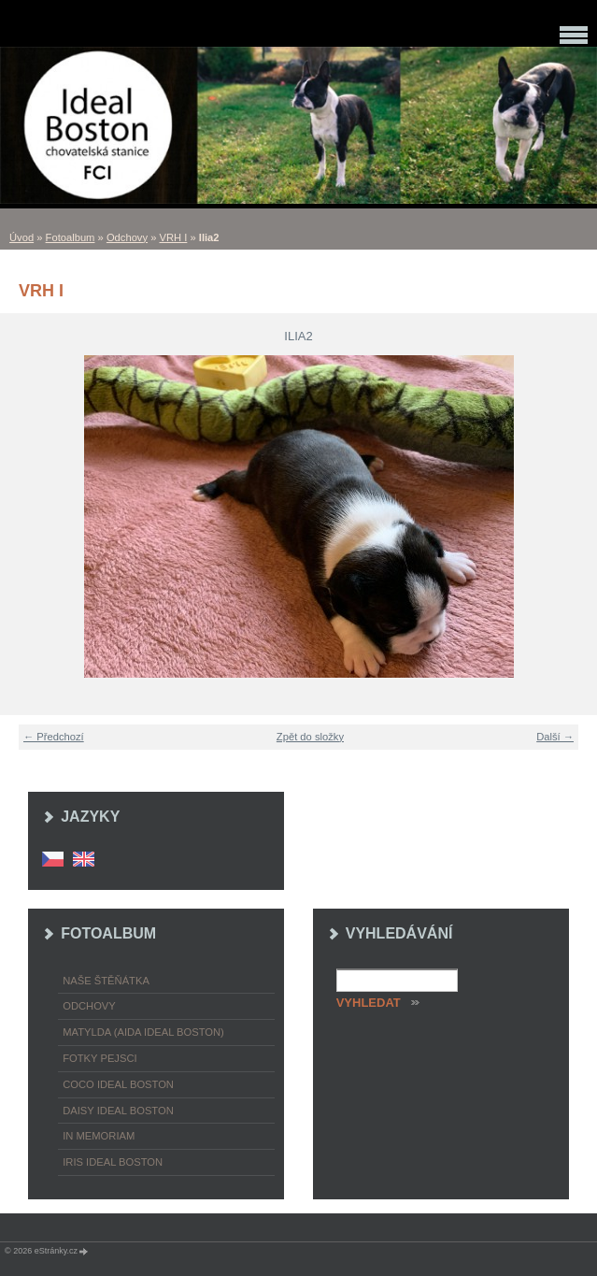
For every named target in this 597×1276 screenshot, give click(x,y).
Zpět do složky (310, 736)
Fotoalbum (70, 237)
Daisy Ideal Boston (118, 1110)
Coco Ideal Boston (118, 1084)
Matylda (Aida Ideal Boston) (143, 1032)
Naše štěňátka (106, 980)
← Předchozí (53, 736)
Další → (555, 736)
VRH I (174, 237)
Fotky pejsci (99, 1058)
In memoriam (99, 1135)
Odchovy (127, 237)
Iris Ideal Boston (113, 1162)
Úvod (21, 237)
